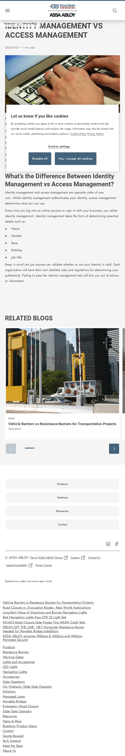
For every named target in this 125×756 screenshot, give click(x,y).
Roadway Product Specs (20, 726)
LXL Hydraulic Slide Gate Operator (27, 686)
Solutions (9, 691)
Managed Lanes (14, 696)
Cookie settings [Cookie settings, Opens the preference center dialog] (59, 146)
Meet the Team (13, 745)
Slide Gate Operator (17, 711)
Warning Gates (13, 657)
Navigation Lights (15, 671)
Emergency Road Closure (20, 706)
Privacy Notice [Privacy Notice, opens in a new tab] (95, 134)
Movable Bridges (14, 701)
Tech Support (12, 740)
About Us (9, 750)
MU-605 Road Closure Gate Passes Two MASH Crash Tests (44, 622)
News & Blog (12, 721)
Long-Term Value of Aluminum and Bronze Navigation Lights (45, 612)
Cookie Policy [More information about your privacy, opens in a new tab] (78, 134)
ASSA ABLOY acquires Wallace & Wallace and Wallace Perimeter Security (42, 638)
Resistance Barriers (16, 652)
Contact (8, 730)
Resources (10, 716)
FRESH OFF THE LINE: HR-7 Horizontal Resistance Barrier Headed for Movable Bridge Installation (43, 629)
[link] (12, 23)
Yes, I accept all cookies (75, 159)
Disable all (39, 159)
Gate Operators (14, 681)
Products (9, 647)
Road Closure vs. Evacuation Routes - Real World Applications (47, 607)
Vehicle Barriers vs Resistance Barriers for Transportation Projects (48, 602)
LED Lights (10, 666)
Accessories (11, 676)
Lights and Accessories (19, 661)
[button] (30, 24)
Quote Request (13, 735)
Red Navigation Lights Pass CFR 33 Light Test (34, 617)
